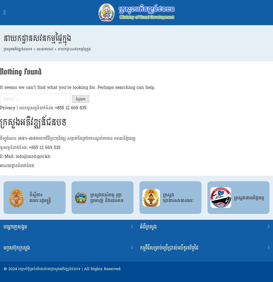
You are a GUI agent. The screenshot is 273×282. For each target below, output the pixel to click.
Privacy (7, 108)
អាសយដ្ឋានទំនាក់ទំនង (17, 165)
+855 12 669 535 (70, 108)
